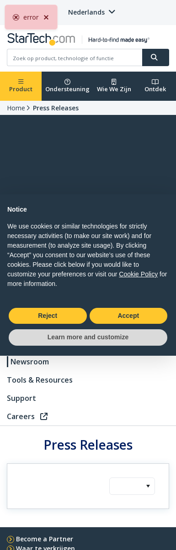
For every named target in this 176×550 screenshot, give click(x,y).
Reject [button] (47, 315)
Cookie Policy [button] (138, 274)
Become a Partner (44, 538)
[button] (148, 486)
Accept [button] (128, 315)
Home (16, 108)
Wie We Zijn (114, 86)
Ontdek (155, 86)
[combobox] (132, 486)
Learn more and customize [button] (88, 337)
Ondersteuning (67, 86)
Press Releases (56, 108)
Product (20, 86)
